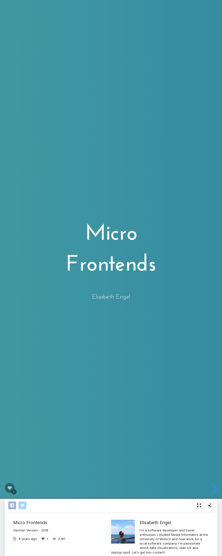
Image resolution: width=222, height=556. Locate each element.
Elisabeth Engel (155, 522)
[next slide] (214, 489)
